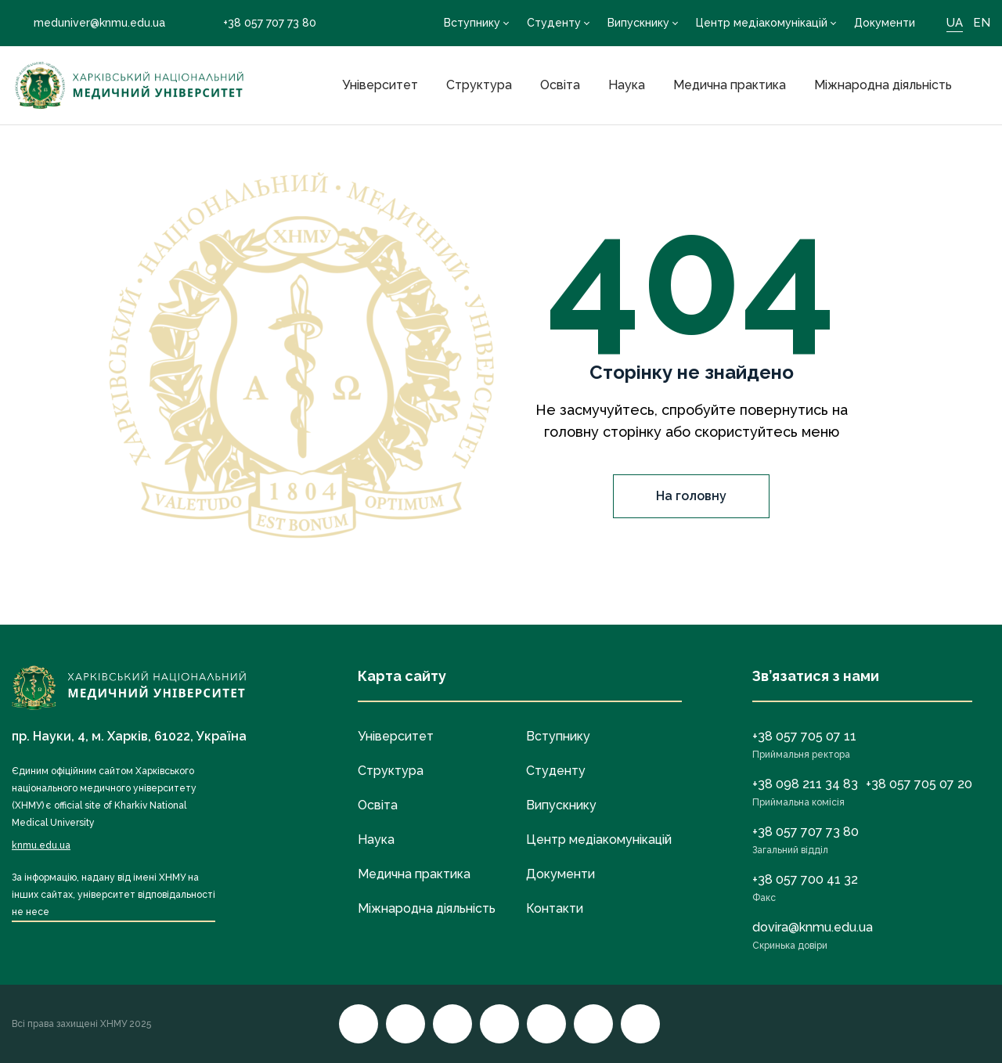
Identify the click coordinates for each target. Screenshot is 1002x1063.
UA (954, 23)
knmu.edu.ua (41, 845)
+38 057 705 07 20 (919, 784)
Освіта (560, 84)
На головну (691, 495)
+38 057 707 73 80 (258, 23)
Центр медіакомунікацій (761, 22)
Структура (479, 84)
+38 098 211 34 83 (805, 784)
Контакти (554, 908)
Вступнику (472, 22)
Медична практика (729, 84)
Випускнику (638, 22)
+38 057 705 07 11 (804, 736)
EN (981, 23)
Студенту (554, 22)
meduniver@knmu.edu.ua (88, 22)
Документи (884, 22)
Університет (380, 84)
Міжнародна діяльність (883, 84)
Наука (626, 84)
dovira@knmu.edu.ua (812, 927)
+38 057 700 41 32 (805, 879)
